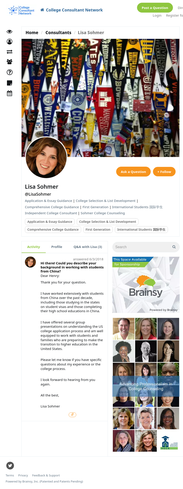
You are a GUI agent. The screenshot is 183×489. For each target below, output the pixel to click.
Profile (56, 246)
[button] (9, 42)
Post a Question (155, 7)
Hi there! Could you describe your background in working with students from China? (72, 267)
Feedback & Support (46, 475)
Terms (10, 475)
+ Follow (164, 171)
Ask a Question (133, 171)
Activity (33, 246)
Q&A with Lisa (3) (88, 246)
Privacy (23, 475)
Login (157, 15)
